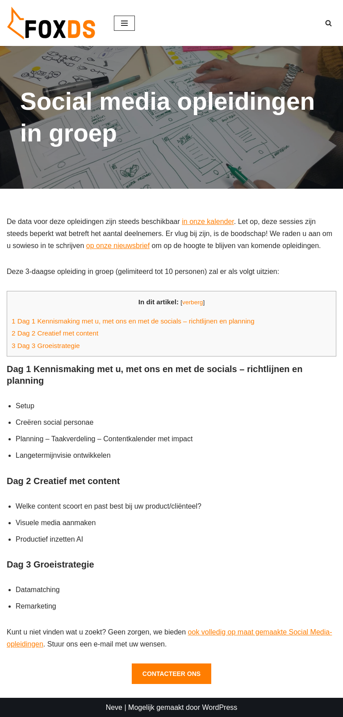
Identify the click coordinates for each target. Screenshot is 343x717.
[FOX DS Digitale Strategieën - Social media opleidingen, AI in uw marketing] (53, 23)
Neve (114, 707)
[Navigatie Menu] (124, 23)
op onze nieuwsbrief (118, 245)
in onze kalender (208, 221)
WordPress (219, 707)
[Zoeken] (328, 23)
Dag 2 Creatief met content (55, 333)
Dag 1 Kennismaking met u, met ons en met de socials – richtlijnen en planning (133, 321)
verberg (192, 302)
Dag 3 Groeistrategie (46, 345)
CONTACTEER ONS (171, 673)
